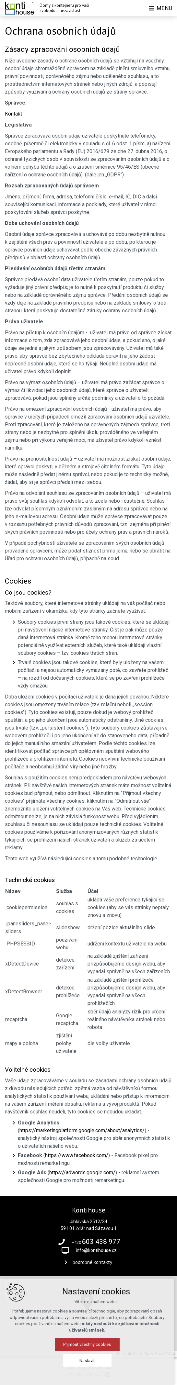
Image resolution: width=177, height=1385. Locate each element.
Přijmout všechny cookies (88, 1344)
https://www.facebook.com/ (76, 1155)
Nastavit (88, 1360)
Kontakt (13, 114)
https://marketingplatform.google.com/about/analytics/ (82, 1130)
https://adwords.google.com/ (82, 1172)
